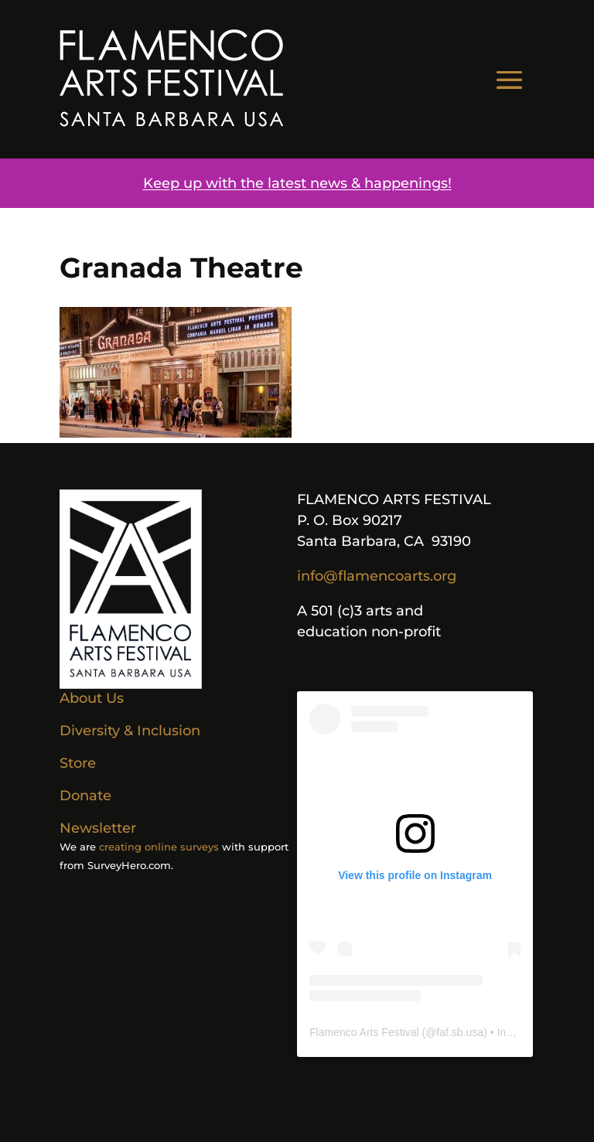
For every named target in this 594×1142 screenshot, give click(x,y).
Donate (85, 795)
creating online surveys (159, 846)
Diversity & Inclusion (130, 730)
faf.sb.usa (459, 1032)
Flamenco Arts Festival (364, 1032)
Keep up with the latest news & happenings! (297, 183)
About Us (92, 698)
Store (78, 763)
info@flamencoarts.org (376, 576)
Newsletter (98, 828)
